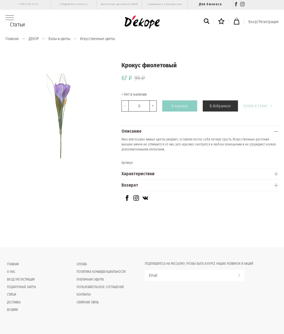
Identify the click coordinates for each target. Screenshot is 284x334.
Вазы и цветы (59, 38)
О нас (11, 272)
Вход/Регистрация (263, 21)
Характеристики (137, 173)
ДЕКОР (34, 38)
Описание (131, 131)
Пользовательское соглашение (100, 287)
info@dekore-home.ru (74, 4)
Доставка (14, 302)
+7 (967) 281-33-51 (28, 4)
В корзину (180, 106)
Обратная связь (88, 302)
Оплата (82, 264)
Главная (12, 38)
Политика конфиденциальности (101, 272)
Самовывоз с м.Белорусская (165, 4)
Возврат (129, 185)
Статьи (17, 24)
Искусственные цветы (97, 38)
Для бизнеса (210, 4)
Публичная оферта (90, 279)
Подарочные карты (21, 287)
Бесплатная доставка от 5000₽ (119, 4)
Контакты (84, 294)
